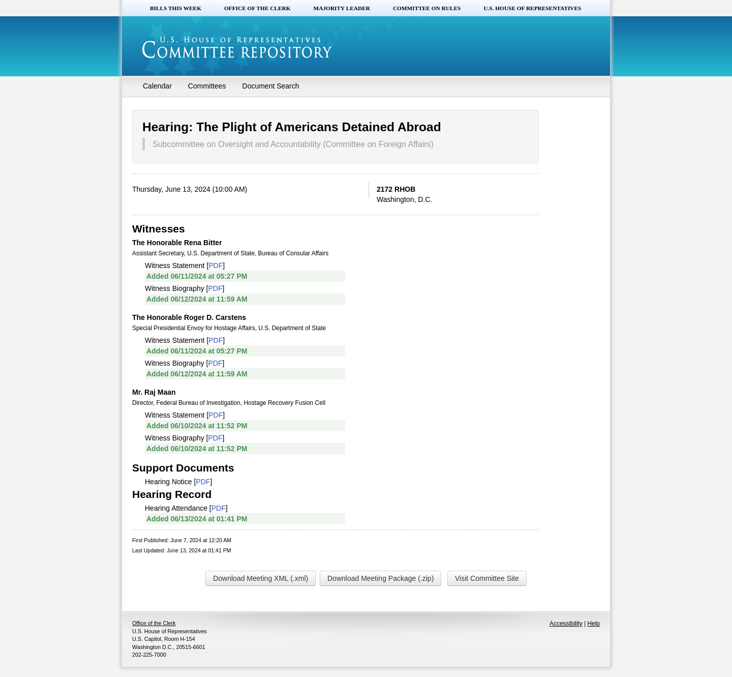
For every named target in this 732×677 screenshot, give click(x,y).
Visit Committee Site (487, 578)
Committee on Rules (427, 8)
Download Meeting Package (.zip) (380, 578)
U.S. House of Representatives (532, 8)
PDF (215, 265)
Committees (207, 86)
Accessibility (566, 623)
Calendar (157, 86)
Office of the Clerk (257, 8)
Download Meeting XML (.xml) (260, 578)
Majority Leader (342, 8)
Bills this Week (175, 8)
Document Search (270, 86)
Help (594, 623)
